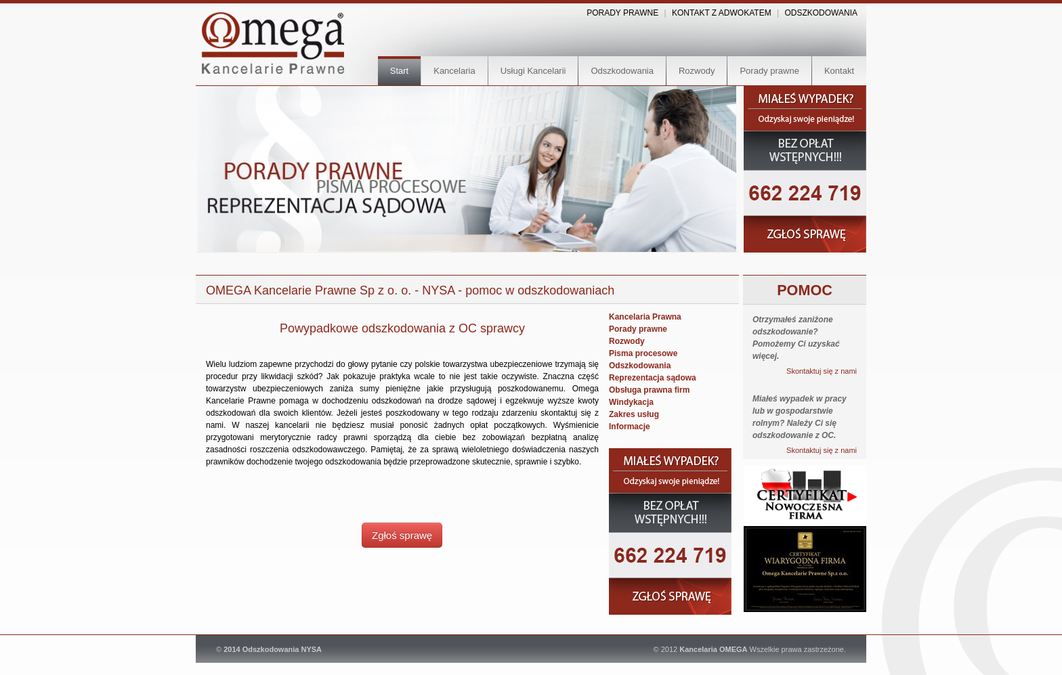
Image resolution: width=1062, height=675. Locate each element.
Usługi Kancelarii (533, 71)
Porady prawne (769, 71)
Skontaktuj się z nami (821, 371)
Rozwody (697, 71)
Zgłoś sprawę (402, 535)
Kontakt (839, 71)
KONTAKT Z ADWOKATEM (721, 13)
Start (399, 71)
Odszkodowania (622, 71)
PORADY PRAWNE (622, 13)
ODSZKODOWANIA (820, 13)
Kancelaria (454, 71)
